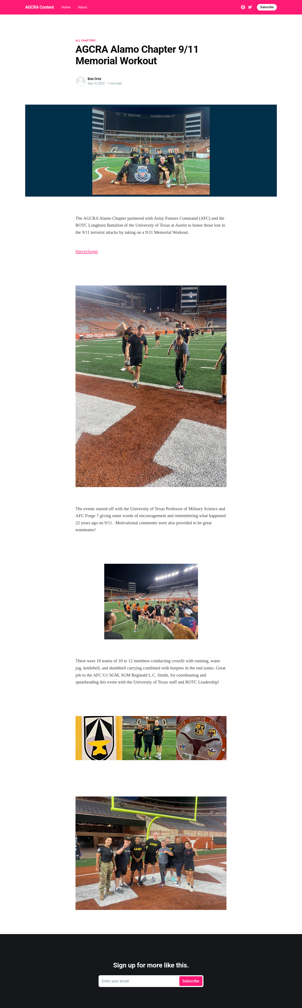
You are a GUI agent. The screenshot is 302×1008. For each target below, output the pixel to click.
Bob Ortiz (95, 79)
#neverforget (87, 251)
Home (65, 7)
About (82, 7)
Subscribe (267, 7)
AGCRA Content (39, 7)
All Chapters (85, 40)
